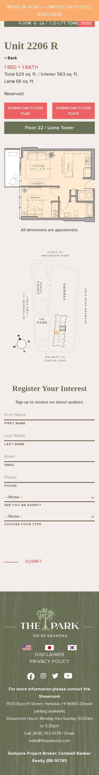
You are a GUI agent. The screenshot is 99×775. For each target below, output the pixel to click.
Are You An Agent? (22, 505)
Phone (10, 486)
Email (9, 465)
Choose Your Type (22, 524)
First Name (15, 423)
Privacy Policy (50, 661)
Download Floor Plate (73, 111)
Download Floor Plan (25, 111)
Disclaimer (49, 654)
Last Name (14, 444)
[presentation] (44, 542)
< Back (10, 58)
